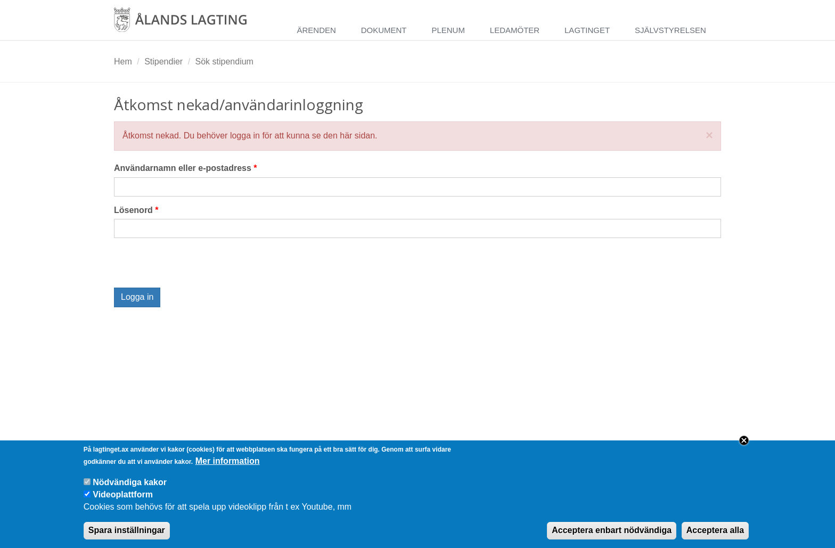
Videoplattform (123, 494)
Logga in (137, 296)
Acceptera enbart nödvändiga (612, 530)
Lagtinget (587, 30)
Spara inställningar (126, 530)
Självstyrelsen (670, 30)
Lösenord (136, 210)
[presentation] (195, 267)
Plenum (448, 30)
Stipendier (163, 61)
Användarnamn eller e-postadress (185, 168)
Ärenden (316, 30)
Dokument (384, 30)
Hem (123, 61)
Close (744, 440)
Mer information (227, 460)
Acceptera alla (715, 530)
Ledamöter (514, 30)
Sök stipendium (224, 61)
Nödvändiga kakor (130, 482)
